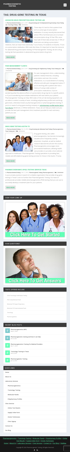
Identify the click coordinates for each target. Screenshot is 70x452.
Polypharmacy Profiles (15, 399)
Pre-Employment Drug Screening (47, 23)
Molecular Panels (13, 394)
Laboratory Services (11, 381)
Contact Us (8, 426)
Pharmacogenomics (58, 129)
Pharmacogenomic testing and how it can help (26, 337)
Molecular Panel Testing (46, 129)
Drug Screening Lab (34, 23)
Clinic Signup (12, 421)
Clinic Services (9, 403)
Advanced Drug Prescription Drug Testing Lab (25, 20)
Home (7, 372)
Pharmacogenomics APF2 (19, 329)
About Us (8, 377)
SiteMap (63, 443)
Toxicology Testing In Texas (20, 351)
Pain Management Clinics (16, 66)
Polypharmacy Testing (45, 68)
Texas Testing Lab (56, 68)
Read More (10, 57)
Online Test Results (14, 408)
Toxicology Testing (12, 25)
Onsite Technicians (14, 417)
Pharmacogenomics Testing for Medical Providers (26, 344)
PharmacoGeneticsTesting (13, 23)
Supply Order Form (14, 412)
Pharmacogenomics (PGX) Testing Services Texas (25, 170)
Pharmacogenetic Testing (35, 172)
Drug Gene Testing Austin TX (17, 126)
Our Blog (8, 430)
